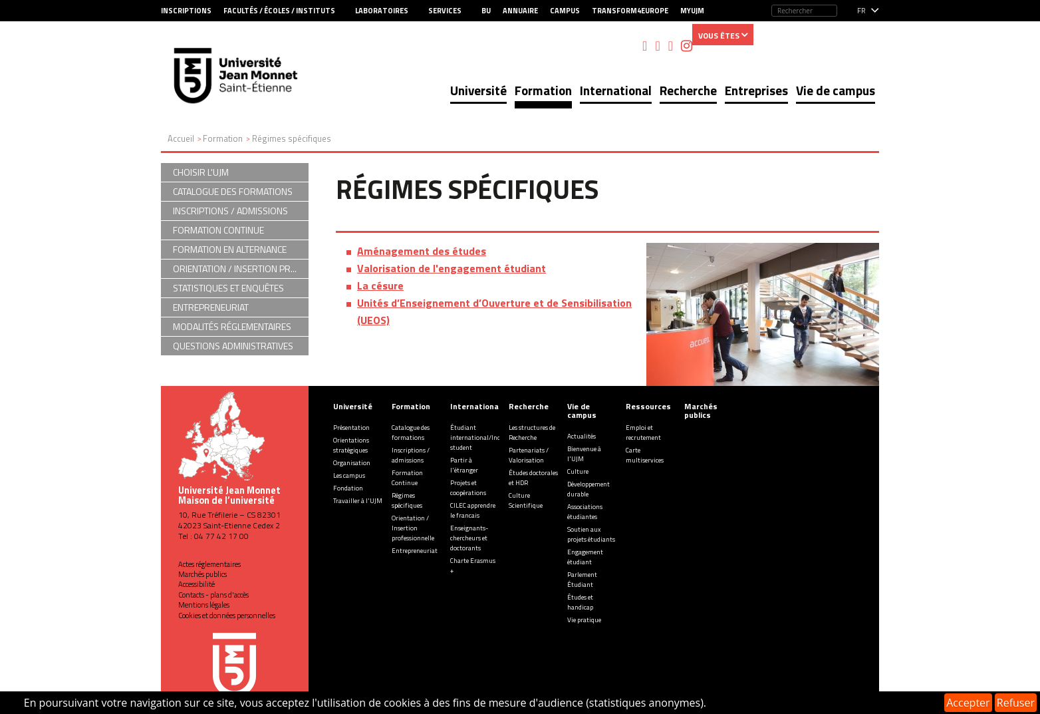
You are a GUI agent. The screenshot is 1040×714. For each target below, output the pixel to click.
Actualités (581, 436)
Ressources (648, 406)
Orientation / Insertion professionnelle (413, 528)
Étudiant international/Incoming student (484, 437)
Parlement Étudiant (582, 580)
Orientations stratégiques (351, 445)
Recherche (688, 90)
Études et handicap (580, 602)
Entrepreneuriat (415, 551)
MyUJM (692, 10)
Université (478, 90)
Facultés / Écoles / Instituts (279, 10)
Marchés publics (202, 574)
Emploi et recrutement (643, 433)
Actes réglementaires (209, 564)
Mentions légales (203, 605)
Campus (565, 10)
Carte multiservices (645, 455)
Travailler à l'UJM (357, 501)
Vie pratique (584, 620)
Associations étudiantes (584, 512)
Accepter (967, 702)
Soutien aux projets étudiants (591, 534)
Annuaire (520, 10)
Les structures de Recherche (532, 433)
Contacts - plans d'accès (213, 595)
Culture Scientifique (526, 500)
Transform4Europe (630, 10)
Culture (577, 471)
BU (486, 10)
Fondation (348, 488)
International (616, 90)
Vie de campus (835, 90)
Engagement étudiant (585, 557)
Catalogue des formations (411, 433)
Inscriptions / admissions (411, 455)
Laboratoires (381, 10)
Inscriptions (186, 10)
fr (861, 10)
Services (444, 10)
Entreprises (756, 90)
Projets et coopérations (468, 488)
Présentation (351, 428)
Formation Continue (407, 478)
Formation (543, 90)
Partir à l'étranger (464, 465)
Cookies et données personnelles (226, 615)
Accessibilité (196, 584)
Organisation (351, 463)
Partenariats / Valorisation (529, 455)
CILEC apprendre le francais (472, 510)
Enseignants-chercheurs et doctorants (469, 538)
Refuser (1016, 702)
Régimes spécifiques (407, 500)
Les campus (349, 475)
